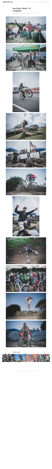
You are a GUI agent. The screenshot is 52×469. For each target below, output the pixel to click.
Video (31, 1)
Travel (39, 1)
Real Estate (27, 1)
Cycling (19, 1)
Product (23, 1)
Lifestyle (42, 1)
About (39, 2)
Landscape (47, 1)
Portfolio (42, 2)
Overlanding (35, 1)
